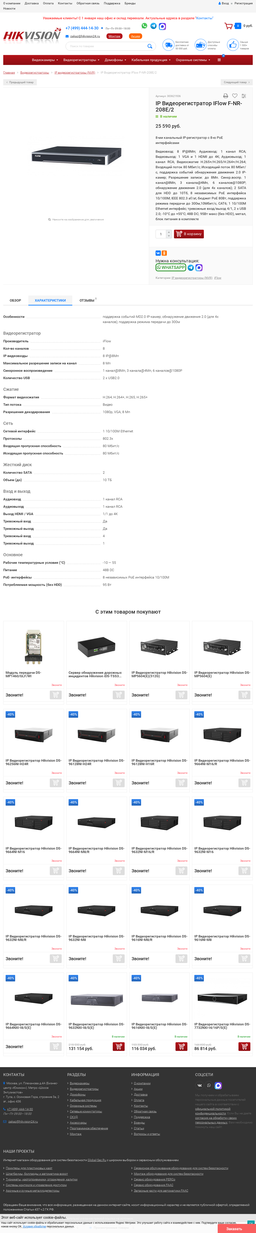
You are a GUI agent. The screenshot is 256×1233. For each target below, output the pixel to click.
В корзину (192, 234)
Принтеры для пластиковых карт (29, 1168)
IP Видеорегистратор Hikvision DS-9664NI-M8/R (96, 850)
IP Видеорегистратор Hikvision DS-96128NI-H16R (159, 762)
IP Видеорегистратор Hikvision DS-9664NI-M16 (33, 850)
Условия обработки (34, 1226)
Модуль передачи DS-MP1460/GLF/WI (23, 674)
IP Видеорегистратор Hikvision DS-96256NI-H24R (33, 762)
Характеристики (50, 300)
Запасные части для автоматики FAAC (161, 1190)
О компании (11, 3)
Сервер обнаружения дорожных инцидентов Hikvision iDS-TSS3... (95, 674)
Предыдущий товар (20, 82)
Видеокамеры (43, 60)
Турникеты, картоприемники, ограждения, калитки (41, 1179)
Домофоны (114, 60)
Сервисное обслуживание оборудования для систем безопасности (181, 1168)
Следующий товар (237, 82)
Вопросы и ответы (147, 1134)
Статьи (139, 1128)
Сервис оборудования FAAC (153, 1185)
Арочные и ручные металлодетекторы (33, 1190)
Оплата (48, 3)
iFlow (217, 278)
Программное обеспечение (89, 1128)
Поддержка (112, 3)
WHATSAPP (171, 267)
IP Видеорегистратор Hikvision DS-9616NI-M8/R (159, 938)
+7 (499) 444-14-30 (82, 28)
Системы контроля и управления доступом (36, 1185)
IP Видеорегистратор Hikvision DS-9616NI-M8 (222, 938)
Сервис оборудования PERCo (154, 1179)
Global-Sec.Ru (97, 1160)
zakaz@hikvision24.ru (85, 36)
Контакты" (204, 18)
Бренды (130, 3)
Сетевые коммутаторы (86, 1111)
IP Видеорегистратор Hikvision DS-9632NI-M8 (96, 938)
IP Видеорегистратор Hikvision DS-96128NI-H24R (96, 762)
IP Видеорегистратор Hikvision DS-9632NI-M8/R (33, 938)
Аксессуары (78, 1122)
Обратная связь (88, 3)
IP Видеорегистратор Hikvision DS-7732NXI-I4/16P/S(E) (222, 1026)
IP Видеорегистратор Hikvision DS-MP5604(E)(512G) (159, 674)
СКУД (74, 1117)
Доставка (32, 3)
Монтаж (114, 36)
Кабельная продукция (149, 60)
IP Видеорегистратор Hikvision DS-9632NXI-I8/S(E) (96, 1026)
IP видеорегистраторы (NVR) (192, 278)
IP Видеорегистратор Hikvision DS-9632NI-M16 (222, 850)
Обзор (15, 300)
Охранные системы (191, 60)
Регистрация (244, 3)
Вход (224, 3)
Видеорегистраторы (79, 60)
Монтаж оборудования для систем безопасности (168, 1173)
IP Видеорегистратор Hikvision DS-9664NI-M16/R (222, 762)
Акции (135, 36)
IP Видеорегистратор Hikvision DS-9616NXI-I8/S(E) (159, 1026)
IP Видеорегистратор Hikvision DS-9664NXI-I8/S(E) (33, 1026)
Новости (9, 8)
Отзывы (88, 299)
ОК (251, 1223)
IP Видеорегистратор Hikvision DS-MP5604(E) (222, 674)
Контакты (65, 3)
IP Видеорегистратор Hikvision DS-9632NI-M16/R (159, 850)
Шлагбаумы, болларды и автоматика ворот (37, 1173)
